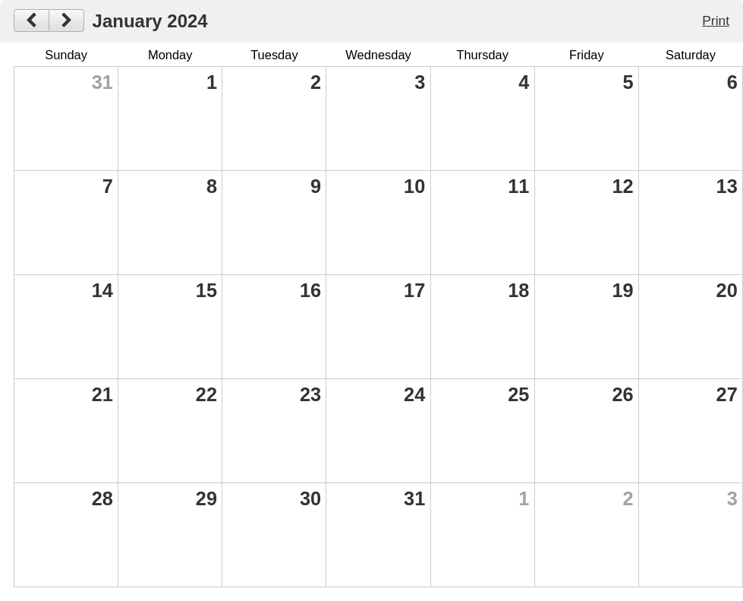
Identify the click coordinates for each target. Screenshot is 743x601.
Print (715, 20)
